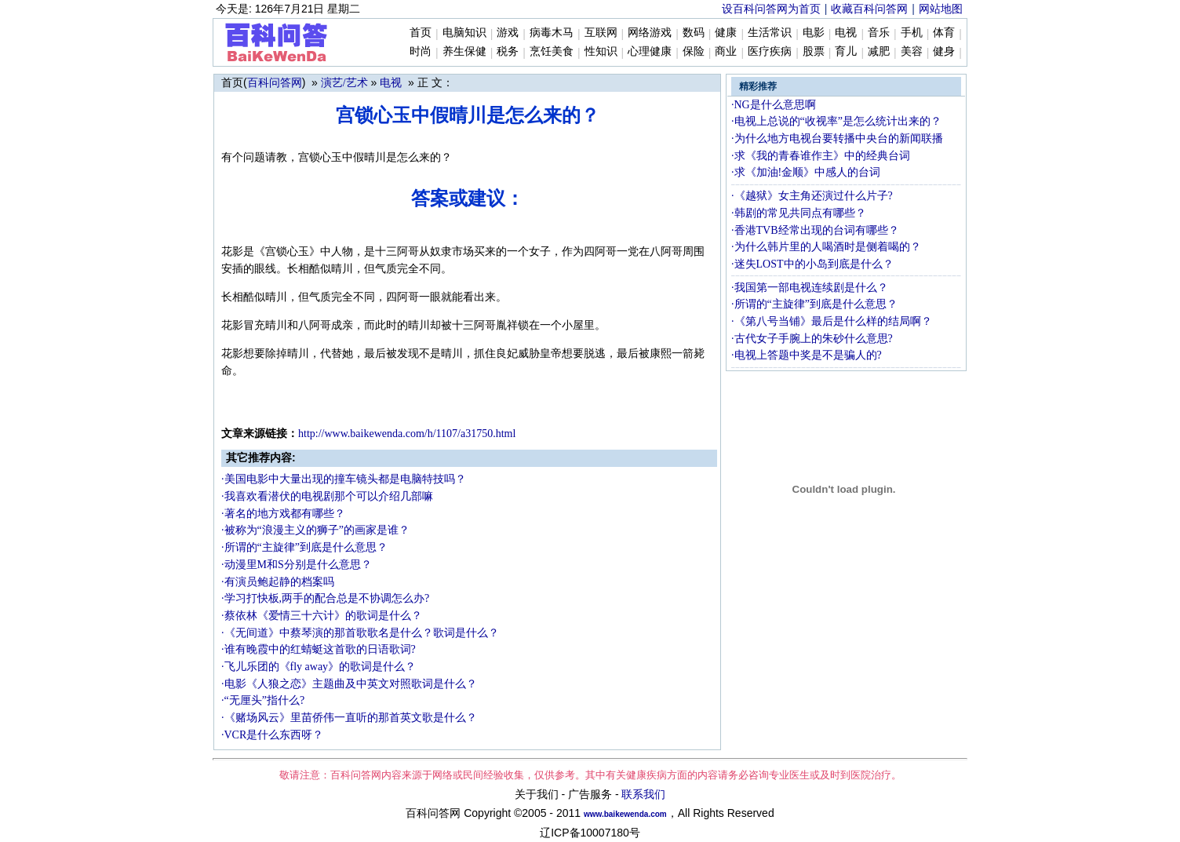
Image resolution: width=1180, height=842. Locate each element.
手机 (912, 32)
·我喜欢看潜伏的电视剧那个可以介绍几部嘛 (327, 496)
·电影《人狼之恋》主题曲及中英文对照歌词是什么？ (349, 684)
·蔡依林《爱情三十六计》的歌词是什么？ (321, 615)
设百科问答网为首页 (771, 9)
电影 (814, 32)
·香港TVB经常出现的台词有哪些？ (815, 230)
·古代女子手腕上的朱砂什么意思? (812, 338)
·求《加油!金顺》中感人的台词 (805, 172)
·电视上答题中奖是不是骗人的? (806, 355)
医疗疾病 (770, 51)
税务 (508, 51)
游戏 (508, 32)
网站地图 (941, 9)
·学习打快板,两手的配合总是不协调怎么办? (325, 598)
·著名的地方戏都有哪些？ (283, 513)
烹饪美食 (552, 51)
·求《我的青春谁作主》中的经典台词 (820, 156)
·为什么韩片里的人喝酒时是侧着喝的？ (826, 247)
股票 (814, 51)
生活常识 (770, 32)
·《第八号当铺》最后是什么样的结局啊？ (831, 321)
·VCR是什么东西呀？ (272, 735)
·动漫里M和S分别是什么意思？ (296, 564)
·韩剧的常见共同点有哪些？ (798, 213)
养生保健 (464, 51)
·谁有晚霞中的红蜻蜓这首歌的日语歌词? (318, 649)
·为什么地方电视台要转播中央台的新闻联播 (837, 138)
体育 (944, 32)
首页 (421, 32)
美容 (912, 51)
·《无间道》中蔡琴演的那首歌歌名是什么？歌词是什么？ (360, 633)
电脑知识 (464, 32)
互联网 (601, 32)
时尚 (421, 51)
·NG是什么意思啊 (773, 105)
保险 (694, 51)
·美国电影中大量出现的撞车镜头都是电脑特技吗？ (343, 479)
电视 (846, 32)
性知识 (601, 51)
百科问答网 (274, 83)
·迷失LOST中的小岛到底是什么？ (812, 264)
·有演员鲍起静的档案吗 (277, 582)
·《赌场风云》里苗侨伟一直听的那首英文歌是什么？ (349, 718)
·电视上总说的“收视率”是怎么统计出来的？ (836, 121)
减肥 (879, 51)
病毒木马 (552, 32)
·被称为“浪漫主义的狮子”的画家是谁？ (315, 530)
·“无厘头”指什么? (262, 700)
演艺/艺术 (344, 83)
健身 (944, 51)
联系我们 (643, 794)
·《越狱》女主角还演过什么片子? (812, 196)
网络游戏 (650, 32)
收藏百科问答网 (869, 9)
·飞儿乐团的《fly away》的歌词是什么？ (318, 667)
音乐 (879, 32)
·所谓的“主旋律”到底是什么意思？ (304, 547)
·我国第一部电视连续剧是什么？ (809, 287)
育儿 (846, 51)
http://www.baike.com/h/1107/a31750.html (406, 433)
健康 (726, 32)
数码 (694, 32)
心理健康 (650, 51)
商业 (726, 51)
